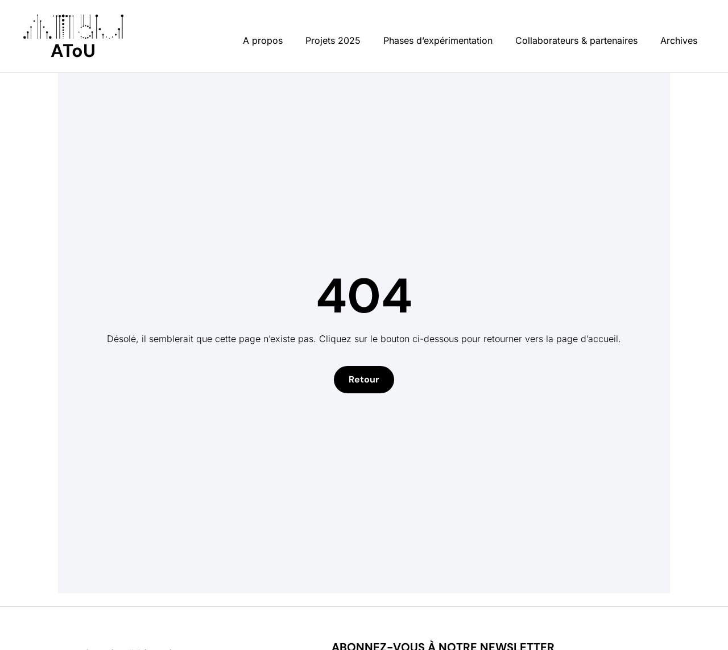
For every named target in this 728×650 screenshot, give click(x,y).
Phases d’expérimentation (438, 40)
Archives (678, 40)
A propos (263, 40)
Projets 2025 (333, 40)
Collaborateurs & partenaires (576, 40)
